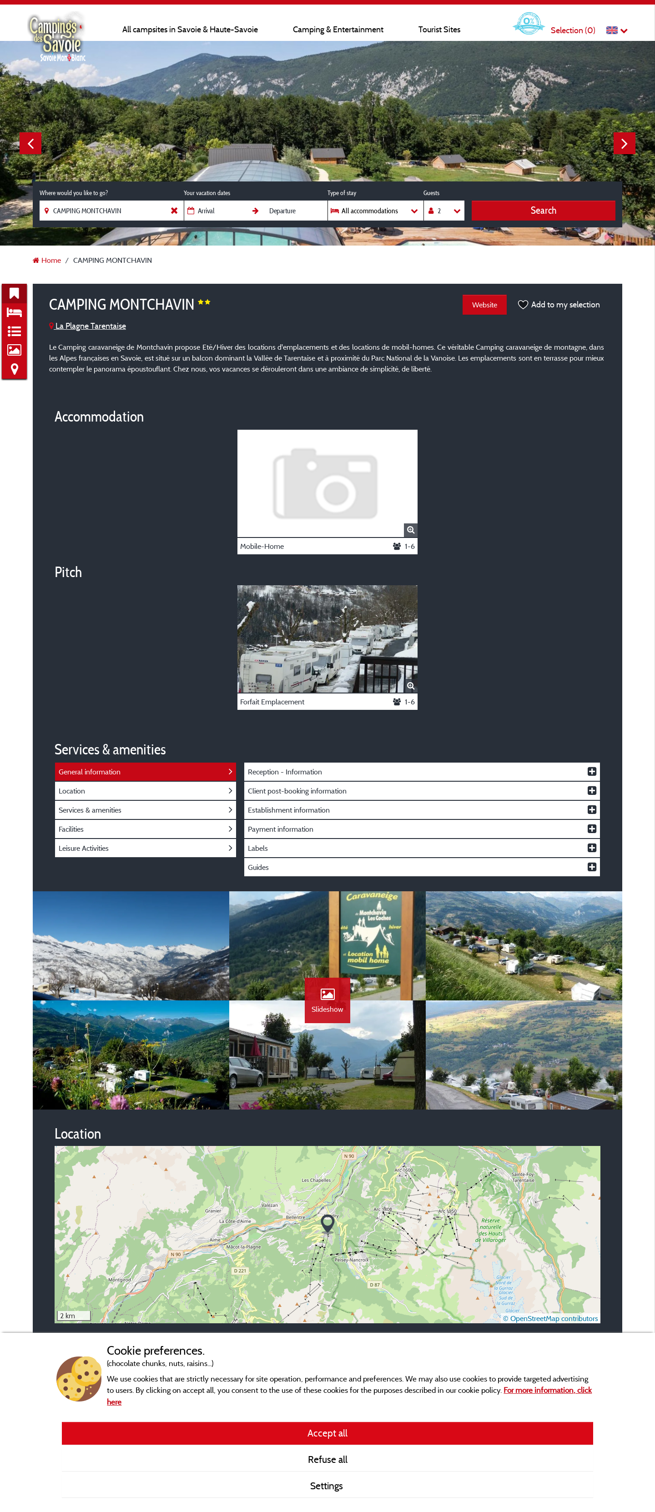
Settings (327, 1486)
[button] (327, 1224)
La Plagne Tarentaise (87, 326)
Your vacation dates (207, 193)
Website (484, 304)
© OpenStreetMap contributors (550, 1318)
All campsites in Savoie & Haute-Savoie (190, 29)
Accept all (327, 1433)
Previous (30, 143)
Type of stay (342, 193)
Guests (431, 193)
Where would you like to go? (74, 193)
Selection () (573, 30)
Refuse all (328, 1459)
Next (624, 143)
